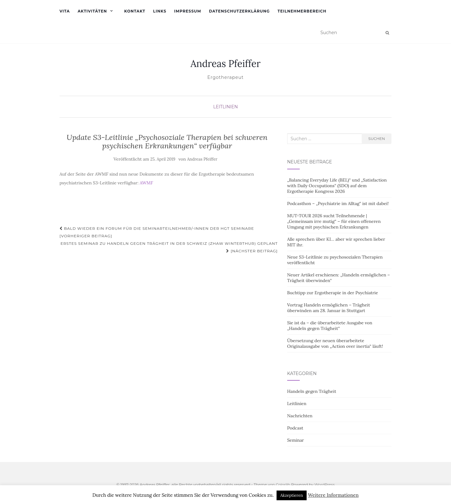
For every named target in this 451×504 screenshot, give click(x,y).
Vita (65, 11)
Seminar (295, 440)
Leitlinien (225, 107)
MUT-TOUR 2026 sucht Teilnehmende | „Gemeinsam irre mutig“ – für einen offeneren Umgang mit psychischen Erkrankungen (334, 221)
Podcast (295, 428)
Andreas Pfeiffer (225, 63)
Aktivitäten (92, 11)
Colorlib (283, 484)
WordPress (324, 484)
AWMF (146, 183)
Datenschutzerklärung (239, 11)
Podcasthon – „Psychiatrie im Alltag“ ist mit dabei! (338, 203)
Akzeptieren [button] (291, 495)
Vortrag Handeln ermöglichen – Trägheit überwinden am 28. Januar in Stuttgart (328, 307)
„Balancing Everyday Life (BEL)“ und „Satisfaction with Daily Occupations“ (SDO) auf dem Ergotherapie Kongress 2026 (337, 185)
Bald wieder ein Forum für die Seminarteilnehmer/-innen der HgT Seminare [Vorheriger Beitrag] (157, 232)
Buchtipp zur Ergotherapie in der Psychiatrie (332, 293)
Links (159, 11)
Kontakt (134, 11)
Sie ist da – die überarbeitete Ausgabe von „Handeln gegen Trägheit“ (329, 325)
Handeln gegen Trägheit (311, 391)
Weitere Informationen (333, 495)
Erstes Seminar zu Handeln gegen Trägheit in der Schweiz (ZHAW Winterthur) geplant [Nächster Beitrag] (169, 247)
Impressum (187, 11)
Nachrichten (300, 416)
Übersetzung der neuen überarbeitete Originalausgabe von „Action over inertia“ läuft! (335, 343)
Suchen (376, 138)
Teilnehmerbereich (301, 11)
